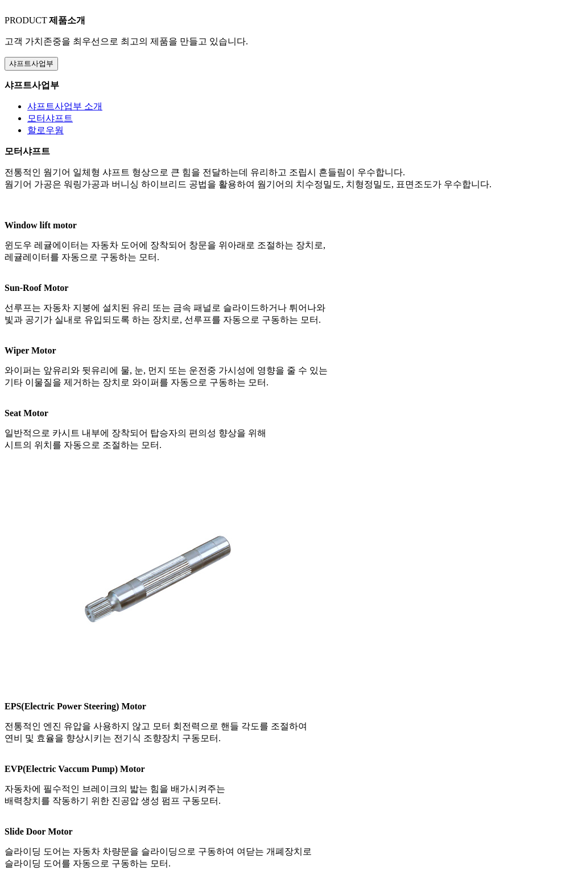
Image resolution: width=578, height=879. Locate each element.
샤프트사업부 (31, 63)
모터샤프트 (50, 118)
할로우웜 (45, 130)
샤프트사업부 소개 (64, 106)
